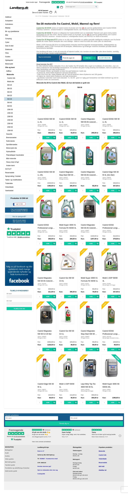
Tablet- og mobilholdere (13, 180)
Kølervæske (10, 141)
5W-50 (9, 106)
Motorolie (10, 74)
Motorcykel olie (11, 148)
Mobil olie (10, 81)
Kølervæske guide (11, 471)
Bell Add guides (10, 462)
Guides (7, 56)
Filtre (7, 53)
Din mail (9, 301)
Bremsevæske (11, 137)
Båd (6, 35)
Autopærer (9, 20)
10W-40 (10, 113)
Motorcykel (9, 64)
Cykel (7, 42)
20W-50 (10, 127)
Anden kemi (10, 165)
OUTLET (8, 169)
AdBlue (8, 71)
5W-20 (9, 95)
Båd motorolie (11, 158)
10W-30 (10, 109)
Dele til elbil (9, 46)
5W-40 (9, 102)
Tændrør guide (10, 465)
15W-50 (10, 130)
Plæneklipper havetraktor (15, 155)
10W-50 (10, 116)
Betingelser (9, 450)
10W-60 (10, 120)
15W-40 (10, 123)
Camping (8, 38)
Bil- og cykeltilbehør (12, 31)
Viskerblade (9, 187)
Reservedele (9, 172)
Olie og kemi (10, 67)
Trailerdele (9, 183)
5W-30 (9, 99)
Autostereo (9, 24)
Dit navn (9, 293)
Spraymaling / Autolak (13, 176)
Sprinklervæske (11, 144)
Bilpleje (7, 28)
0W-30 (9, 88)
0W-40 (9, 92)
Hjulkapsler (9, 60)
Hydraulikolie (10, 151)
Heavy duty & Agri (12, 162)
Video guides (9, 459)
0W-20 (9, 85)
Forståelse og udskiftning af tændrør (17, 468)
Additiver (8, 17)
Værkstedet (9, 190)
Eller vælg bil (105, 58)
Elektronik (8, 49)
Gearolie (9, 134)
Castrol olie (11, 78)
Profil (7, 453)
